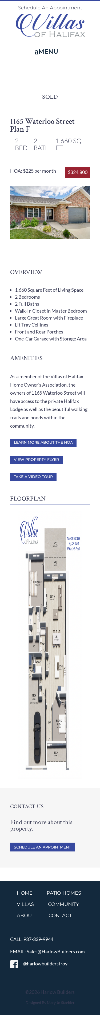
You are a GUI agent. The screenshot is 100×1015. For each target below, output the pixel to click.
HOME (25, 893)
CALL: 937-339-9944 (31, 939)
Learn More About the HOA (43, 442)
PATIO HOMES (64, 893)
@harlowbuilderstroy (38, 963)
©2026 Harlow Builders (50, 992)
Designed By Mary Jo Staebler (50, 1002)
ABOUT (25, 915)
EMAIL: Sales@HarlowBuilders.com (47, 951)
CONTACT (60, 915)
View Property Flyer (36, 459)
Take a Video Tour (33, 476)
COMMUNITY (63, 904)
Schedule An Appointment (50, 8)
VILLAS (25, 904)
